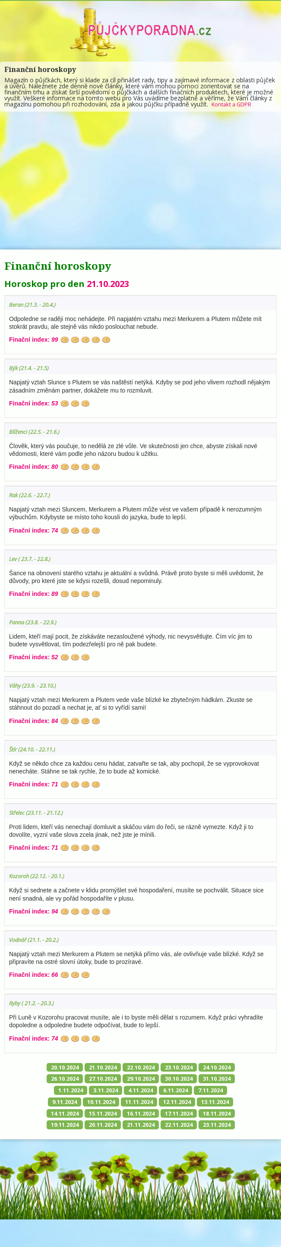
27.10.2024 (161, 1080)
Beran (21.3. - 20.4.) (36, 304)
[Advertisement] (140, 180)
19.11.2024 (78, 1140)
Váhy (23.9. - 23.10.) (36, 685)
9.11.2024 (177, 1104)
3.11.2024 (201, 1092)
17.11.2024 (161, 1128)
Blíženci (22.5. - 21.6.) (38, 431)
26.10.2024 (120, 1080)
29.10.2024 (202, 1080)
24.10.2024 (78, 1080)
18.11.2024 (202, 1128)
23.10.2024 (202, 1067)
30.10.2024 (82, 1092)
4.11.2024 (63, 1104)
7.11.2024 (139, 1104)
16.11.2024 (120, 1128)
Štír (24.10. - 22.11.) (36, 749)
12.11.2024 (120, 1116)
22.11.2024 (202, 1140)
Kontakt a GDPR (234, 104)
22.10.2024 (161, 1067)
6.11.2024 (101, 1104)
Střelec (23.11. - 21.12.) (40, 812)
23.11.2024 (140, 1152)
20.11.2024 (120, 1140)
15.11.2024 (78, 1128)
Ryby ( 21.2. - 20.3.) (35, 1003)
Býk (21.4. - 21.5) (31, 368)
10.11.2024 (216, 1104)
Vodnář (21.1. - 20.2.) (38, 939)
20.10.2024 (78, 1067)
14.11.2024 (202, 1116)
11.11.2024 (78, 1116)
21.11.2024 (161, 1140)
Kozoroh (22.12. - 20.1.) (41, 876)
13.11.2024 (161, 1116)
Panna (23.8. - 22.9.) (36, 622)
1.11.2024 (163, 1092)
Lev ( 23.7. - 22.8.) (33, 559)
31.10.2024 (123, 1092)
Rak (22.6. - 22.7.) (33, 495)
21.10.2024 (120, 1067)
